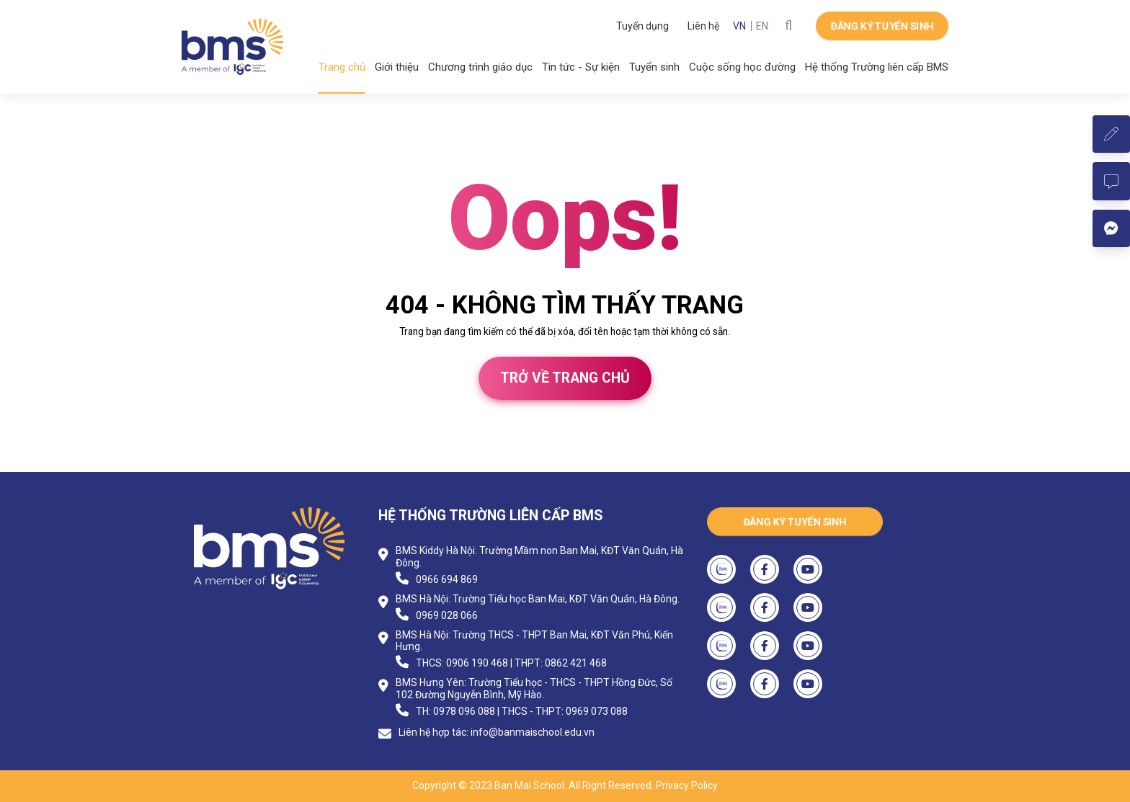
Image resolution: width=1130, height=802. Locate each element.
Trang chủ (342, 67)
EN (762, 26)
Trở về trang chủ (565, 378)
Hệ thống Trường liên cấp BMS (876, 67)
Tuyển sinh (654, 67)
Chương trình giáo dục (480, 67)
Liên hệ (703, 26)
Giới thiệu (397, 67)
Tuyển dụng (642, 26)
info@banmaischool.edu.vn (533, 732)
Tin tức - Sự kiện (581, 67)
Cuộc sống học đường (742, 67)
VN (739, 26)
